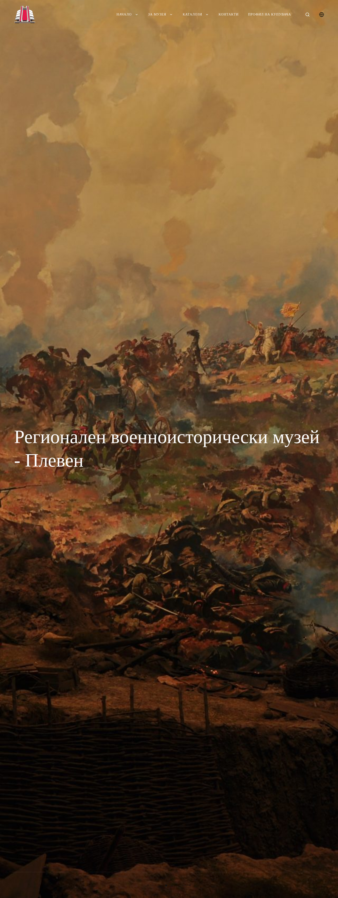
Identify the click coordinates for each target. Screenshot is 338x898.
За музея (160, 14)
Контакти (228, 14)
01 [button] (166, 885)
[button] (151, 885)
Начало (127, 14)
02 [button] (172, 885)
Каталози (196, 14)
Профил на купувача (269, 14)
